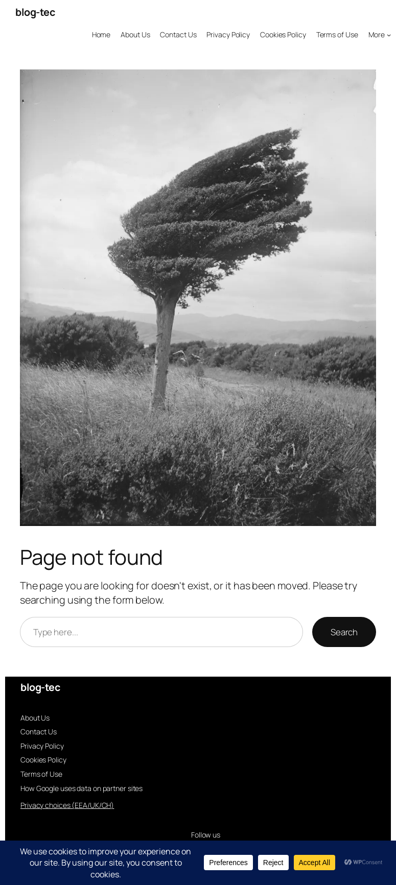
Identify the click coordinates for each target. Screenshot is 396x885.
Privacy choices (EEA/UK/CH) (67, 805)
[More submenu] (379, 34)
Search (344, 632)
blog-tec (35, 12)
